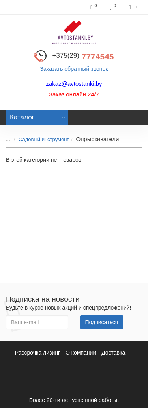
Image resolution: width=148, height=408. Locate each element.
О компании (81, 352)
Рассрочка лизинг (37, 352)
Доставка (113, 352)
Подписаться (101, 322)
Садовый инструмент (44, 139)
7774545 (83, 56)
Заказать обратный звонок (74, 69)
